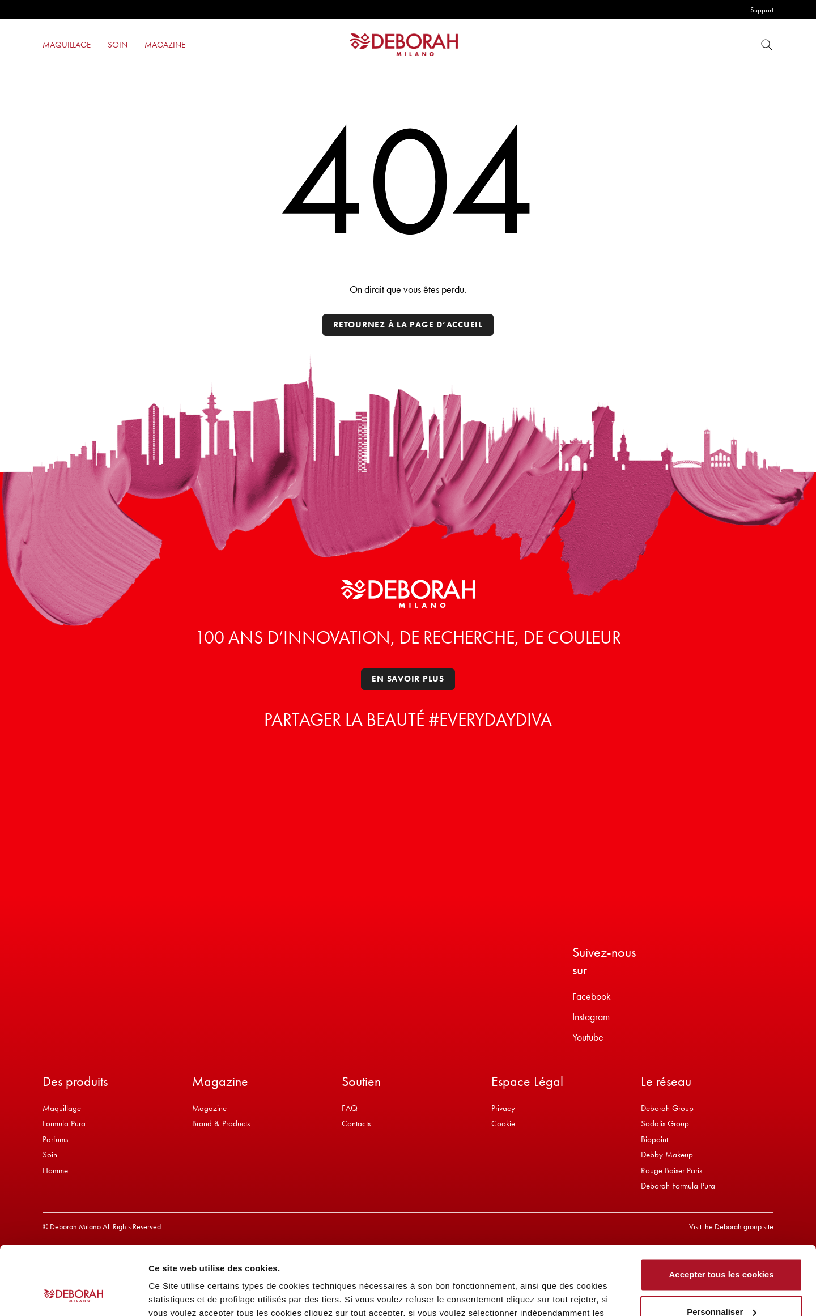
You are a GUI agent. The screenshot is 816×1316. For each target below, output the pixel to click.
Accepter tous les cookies (721, 1210)
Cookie (503, 1123)
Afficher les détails (186, 1293)
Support (762, 10)
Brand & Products (221, 1123)
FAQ (350, 1108)
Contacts (356, 1123)
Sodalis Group (665, 1123)
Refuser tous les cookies (722, 1284)
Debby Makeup (667, 1154)
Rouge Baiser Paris (671, 1170)
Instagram (591, 1016)
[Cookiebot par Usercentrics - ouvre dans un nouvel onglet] (73, 1293)
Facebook (591, 996)
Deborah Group (667, 1108)
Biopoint (654, 1139)
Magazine (209, 1108)
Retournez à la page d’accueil (408, 324)
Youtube (588, 1037)
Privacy (503, 1108)
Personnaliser (721, 1247)
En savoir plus (408, 678)
